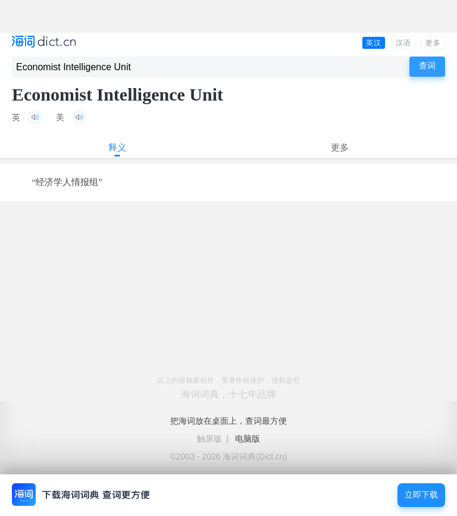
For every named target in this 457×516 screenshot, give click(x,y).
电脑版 (247, 438)
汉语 (403, 43)
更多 (433, 43)
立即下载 (421, 494)
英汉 (373, 43)
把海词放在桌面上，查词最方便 (228, 421)
